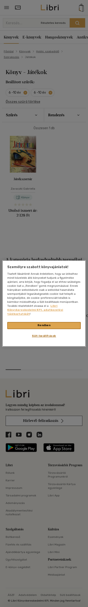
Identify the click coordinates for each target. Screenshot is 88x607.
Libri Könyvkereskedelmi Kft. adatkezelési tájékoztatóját (35, 310)
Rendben (44, 325)
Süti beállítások (44, 336)
